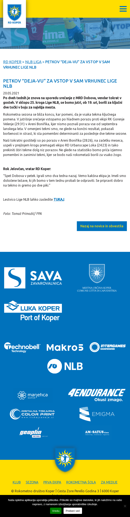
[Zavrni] (125, 506)
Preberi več (73, 510)
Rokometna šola (81, 482)
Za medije (109, 482)
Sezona (32, 482)
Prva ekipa (52, 482)
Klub (17, 482)
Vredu (55, 510)
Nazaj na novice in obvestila (101, 226)
